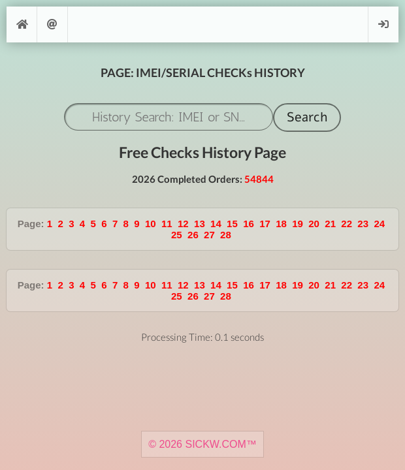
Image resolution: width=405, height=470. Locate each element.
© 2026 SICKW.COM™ (202, 444)
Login (383, 24)
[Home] (21, 24)
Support (52, 24)
